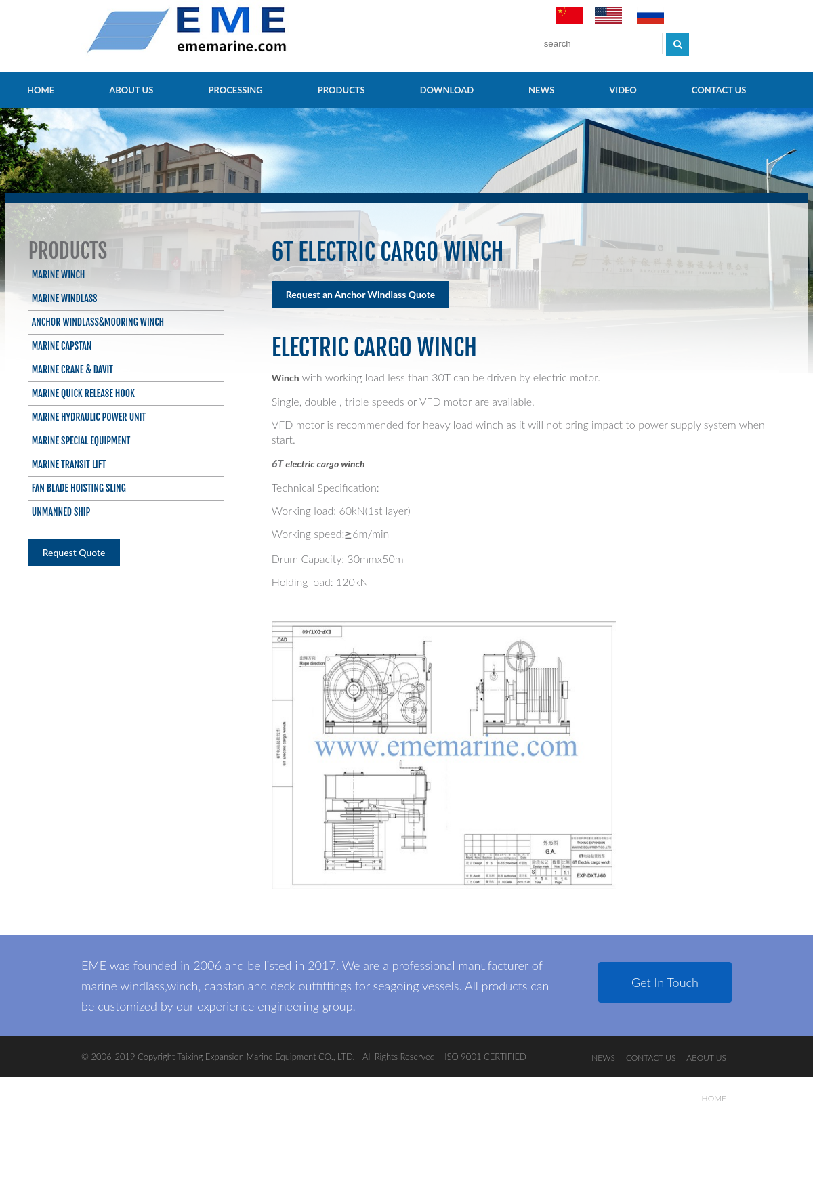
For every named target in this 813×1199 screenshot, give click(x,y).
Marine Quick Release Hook (83, 393)
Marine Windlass (65, 298)
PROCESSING (235, 90)
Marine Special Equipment (81, 440)
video (623, 90)
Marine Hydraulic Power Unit (89, 417)
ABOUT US (131, 90)
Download (447, 90)
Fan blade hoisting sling (79, 488)
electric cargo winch (324, 463)
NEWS (541, 90)
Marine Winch (58, 274)
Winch (285, 377)
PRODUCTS (341, 90)
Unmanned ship (61, 512)
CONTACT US (719, 90)
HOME (40, 90)
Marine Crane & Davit (72, 369)
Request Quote (74, 552)
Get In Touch (665, 982)
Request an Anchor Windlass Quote (361, 294)
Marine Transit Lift (69, 464)
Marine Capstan (62, 346)
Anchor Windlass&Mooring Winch (98, 322)
